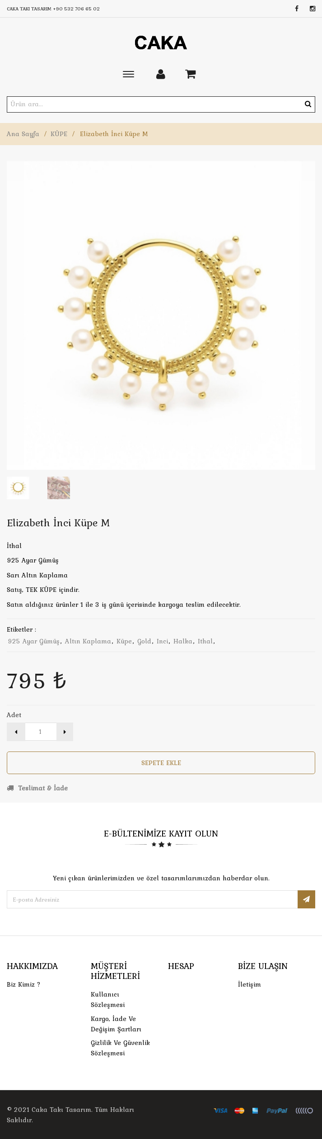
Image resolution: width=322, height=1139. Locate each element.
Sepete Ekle (161, 763)
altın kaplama (88, 641)
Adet (14, 715)
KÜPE (59, 134)
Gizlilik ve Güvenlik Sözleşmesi (120, 1048)
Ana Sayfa (23, 134)
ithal (205, 641)
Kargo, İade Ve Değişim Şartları (116, 1024)
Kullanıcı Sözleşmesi (108, 999)
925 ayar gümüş (34, 641)
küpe (124, 641)
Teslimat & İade (37, 788)
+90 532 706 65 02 (76, 8)
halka (182, 641)
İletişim (249, 984)
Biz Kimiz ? (24, 984)
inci (162, 641)
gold (144, 641)
